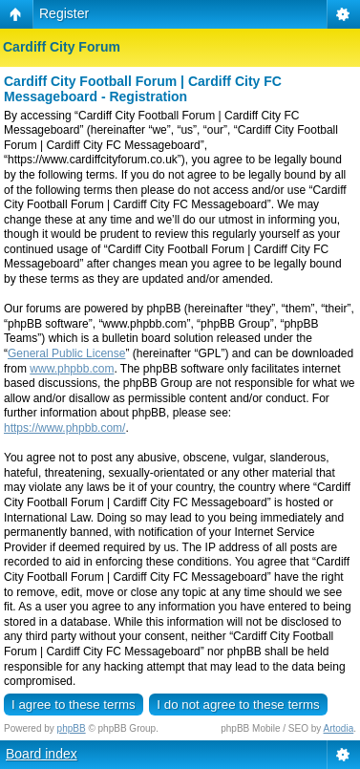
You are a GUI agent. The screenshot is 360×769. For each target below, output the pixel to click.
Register (64, 13)
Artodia (339, 728)
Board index (41, 753)
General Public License (66, 353)
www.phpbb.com (72, 368)
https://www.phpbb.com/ (64, 428)
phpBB (71, 728)
